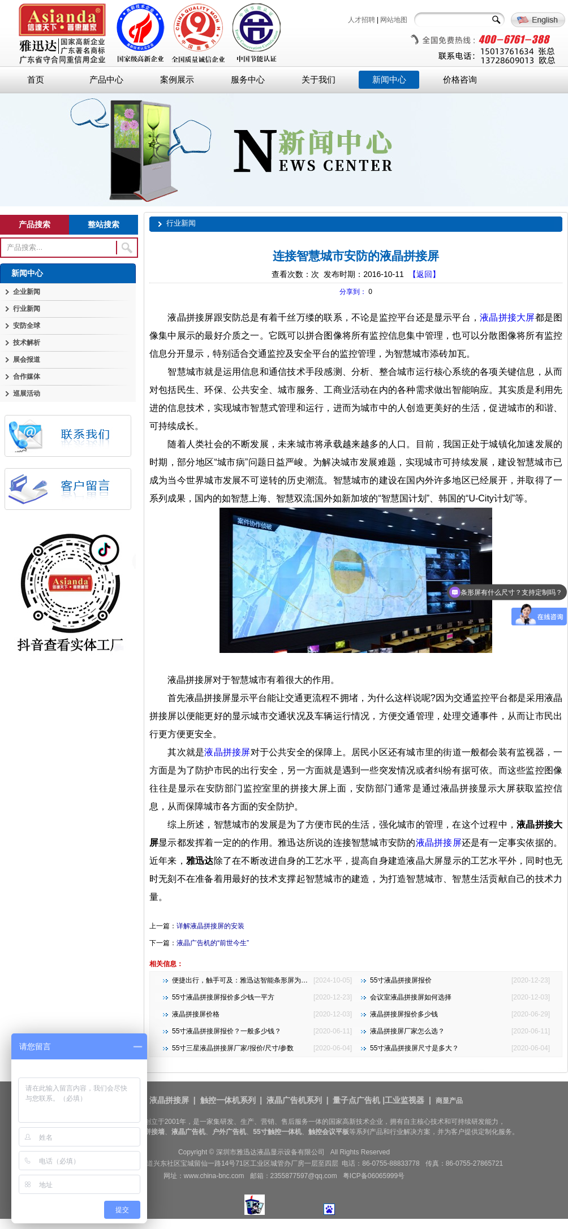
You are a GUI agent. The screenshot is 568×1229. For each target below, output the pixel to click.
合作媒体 (26, 376)
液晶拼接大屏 (507, 317)
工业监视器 (404, 1100)
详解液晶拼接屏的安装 (210, 926)
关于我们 (318, 79)
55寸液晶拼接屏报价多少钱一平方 (223, 997)
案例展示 (177, 79)
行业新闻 (26, 309)
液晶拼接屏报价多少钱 (404, 1014)
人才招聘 (361, 20)
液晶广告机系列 (294, 1100)
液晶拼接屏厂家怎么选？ (407, 1031)
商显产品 (449, 1101)
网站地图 (393, 20)
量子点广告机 (356, 1100)
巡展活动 (26, 393)
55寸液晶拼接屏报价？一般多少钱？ (226, 1031)
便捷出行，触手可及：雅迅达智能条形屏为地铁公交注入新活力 (267, 980)
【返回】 (424, 274)
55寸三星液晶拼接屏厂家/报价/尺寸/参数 (233, 1048)
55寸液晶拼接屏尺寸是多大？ (414, 1048)
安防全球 (26, 326)
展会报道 (26, 359)
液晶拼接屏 (227, 752)
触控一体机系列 (228, 1100)
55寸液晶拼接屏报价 (401, 980)
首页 (35, 79)
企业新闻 (26, 292)
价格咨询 (460, 79)
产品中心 (106, 79)
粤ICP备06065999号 (374, 1176)
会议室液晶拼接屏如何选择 (410, 997)
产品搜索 (34, 224)
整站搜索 (103, 224)
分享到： (353, 292)
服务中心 (248, 79)
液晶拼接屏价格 (196, 1014)
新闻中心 (389, 79)
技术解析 (26, 343)
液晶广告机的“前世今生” (213, 943)
